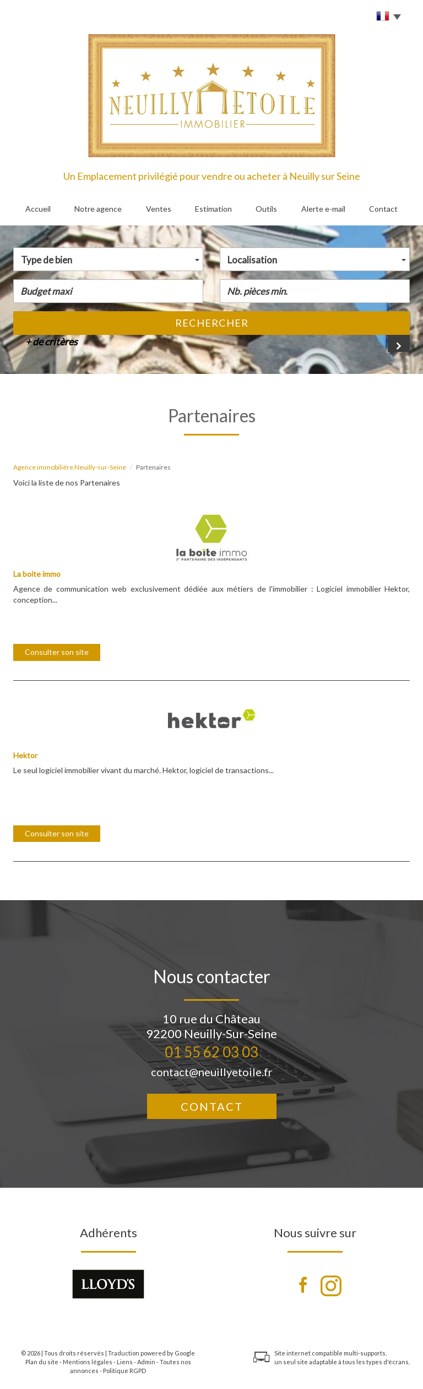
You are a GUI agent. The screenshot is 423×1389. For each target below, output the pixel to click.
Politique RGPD (124, 1370)
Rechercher (211, 323)
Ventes (158, 208)
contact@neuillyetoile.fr (212, 1071)
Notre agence (98, 208)
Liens (125, 1361)
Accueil (38, 208)
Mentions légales (87, 1361)
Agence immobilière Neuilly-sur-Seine (69, 467)
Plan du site (41, 1361)
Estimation (213, 208)
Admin (146, 1361)
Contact (383, 208)
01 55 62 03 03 (211, 1052)
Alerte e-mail (323, 208)
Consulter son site (57, 652)
